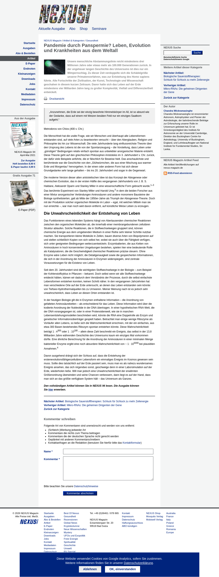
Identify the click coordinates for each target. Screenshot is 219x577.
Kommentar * (52, 459)
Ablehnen (90, 569)
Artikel (31, 58)
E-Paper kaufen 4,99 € (23, 167)
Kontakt (30, 89)
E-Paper (30, 63)
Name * (48, 451)
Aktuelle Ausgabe (51, 29)
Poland (169, 523)
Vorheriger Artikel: (83, 405)
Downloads (28, 78)
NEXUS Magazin (53, 40)
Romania (171, 529)
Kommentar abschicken (80, 493)
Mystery (68, 532)
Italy (168, 519)
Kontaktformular (132, 442)
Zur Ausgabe (28, 160)
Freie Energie (71, 539)
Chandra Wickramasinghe (178, 110)
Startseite (29, 43)
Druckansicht (56, 98)
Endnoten (29, 68)
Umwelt (68, 548)
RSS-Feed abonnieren (180, 173)
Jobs (32, 84)
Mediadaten (28, 94)
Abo (72, 29)
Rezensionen (70, 519)
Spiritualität (69, 542)
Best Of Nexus (71, 513)
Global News (70, 523)
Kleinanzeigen (26, 73)
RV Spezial (69, 551)
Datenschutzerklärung (138, 563)
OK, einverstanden (122, 569)
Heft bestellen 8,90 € (24, 163)
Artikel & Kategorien (73, 40)
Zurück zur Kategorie (57, 409)
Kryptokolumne (71, 526)
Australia (170, 513)
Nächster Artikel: (96, 401)
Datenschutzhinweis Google (176, 59)
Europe (170, 532)
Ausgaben (29, 48)
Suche (197, 52)
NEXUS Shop (153, 513)
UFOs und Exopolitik (74, 535)
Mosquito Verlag (154, 516)
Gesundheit (92, 40)
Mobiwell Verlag (154, 519)
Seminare (99, 29)
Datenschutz (27, 104)
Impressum (28, 99)
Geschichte (69, 545)
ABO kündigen (129, 526)
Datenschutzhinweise (86, 486)
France (169, 516)
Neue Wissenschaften (75, 529)
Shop (83, 29)
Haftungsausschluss (132, 523)
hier (50, 389)
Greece (170, 526)
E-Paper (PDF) (26, 209)
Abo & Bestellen (25, 53)
